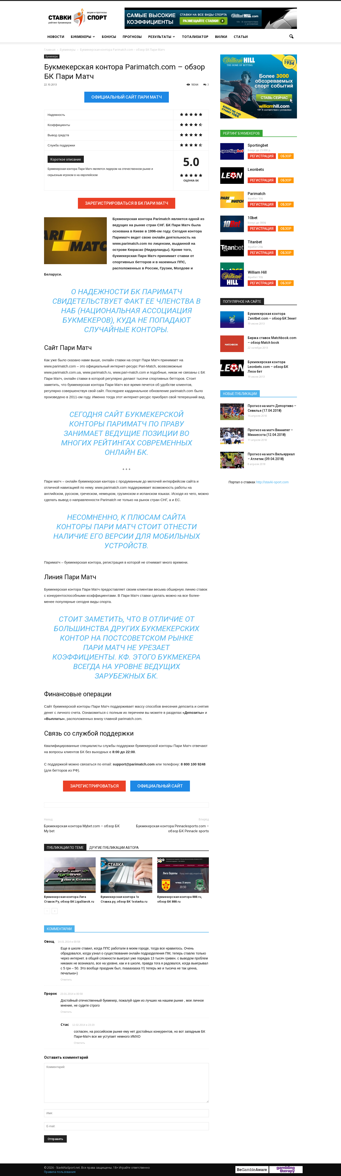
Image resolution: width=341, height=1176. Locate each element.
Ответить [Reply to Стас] (79, 1042)
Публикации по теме (65, 848)
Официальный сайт (160, 785)
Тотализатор (195, 36)
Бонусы (109, 36)
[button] (291, 36)
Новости (55, 36)
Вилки (221, 36)
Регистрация (262, 156)
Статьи (241, 36)
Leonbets (256, 169)
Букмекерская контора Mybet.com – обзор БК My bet (82, 828)
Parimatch (256, 193)
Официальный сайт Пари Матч (126, 97)
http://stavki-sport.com (272, 482)
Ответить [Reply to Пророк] (66, 1011)
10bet (252, 218)
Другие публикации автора (114, 848)
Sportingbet (258, 145)
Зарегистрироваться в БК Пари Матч (126, 203)
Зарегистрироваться (94, 785)
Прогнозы (132, 36)
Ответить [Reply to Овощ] (66, 979)
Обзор (285, 156)
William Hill (257, 272)
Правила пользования (60, 1172)
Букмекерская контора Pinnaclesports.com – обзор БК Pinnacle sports (172, 828)
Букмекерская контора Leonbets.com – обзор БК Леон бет (268, 366)
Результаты (161, 36)
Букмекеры (83, 36)
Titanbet (255, 242)
